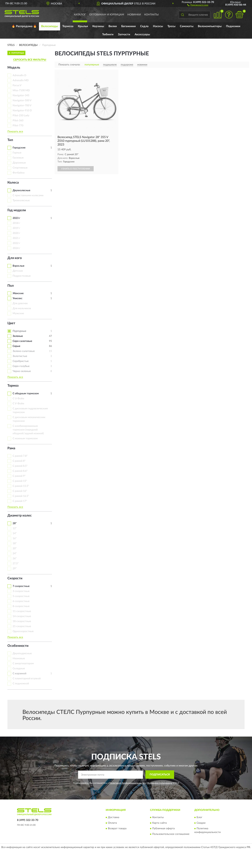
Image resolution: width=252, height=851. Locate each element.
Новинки (134, 14)
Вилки (112, 26)
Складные (19, 668)
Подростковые (22, 276)
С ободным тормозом (26, 393)
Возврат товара (117, 828)
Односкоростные (23, 631)
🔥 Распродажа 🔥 (24, 26)
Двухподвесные (22, 653)
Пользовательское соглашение (170, 834)
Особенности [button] (18, 646)
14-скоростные (22, 616)
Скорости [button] (14, 578)
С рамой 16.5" (21, 496)
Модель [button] (13, 67)
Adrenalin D (19, 75)
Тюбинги (107, 34)
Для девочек (20, 303)
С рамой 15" (20, 481)
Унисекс (17, 298)
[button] (197, 5)
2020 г (16, 233)
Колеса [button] (13, 182)
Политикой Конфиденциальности (127, 783)
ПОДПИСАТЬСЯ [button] (160, 774)
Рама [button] (11, 448)
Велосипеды (49, 26)
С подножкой (21, 683)
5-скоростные (21, 596)
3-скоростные (21, 591)
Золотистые (20, 356)
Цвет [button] (11, 323)
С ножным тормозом (25, 438)
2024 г (16, 248)
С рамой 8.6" (20, 471)
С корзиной (19, 673)
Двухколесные (21, 190)
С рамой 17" (20, 501)
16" (15, 538)
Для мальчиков (22, 308)
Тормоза (67, 26)
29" (15, 568)
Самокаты (186, 26)
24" (15, 553)
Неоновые (19, 658)
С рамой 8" (19, 461)
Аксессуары (142, 34)
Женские (18, 293)
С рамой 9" (19, 476)
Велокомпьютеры (210, 26)
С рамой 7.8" (20, 456)
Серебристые (21, 361)
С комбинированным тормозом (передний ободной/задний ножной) (28, 430)
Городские (19, 147)
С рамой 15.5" (21, 486)
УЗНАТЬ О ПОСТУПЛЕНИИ (75, 169)
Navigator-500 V (22, 100)
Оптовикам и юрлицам (106, 14)
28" (15, 523)
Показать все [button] (15, 131)
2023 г (16, 218)
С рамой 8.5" (20, 466)
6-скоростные (21, 601)
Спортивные (20, 167)
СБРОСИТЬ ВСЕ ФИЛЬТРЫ (29, 60)
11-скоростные (22, 611)
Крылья (83, 26)
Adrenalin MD (21, 80)
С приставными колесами (28, 195)
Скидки (201, 823)
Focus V (17, 85)
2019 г (16, 228)
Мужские (18, 313)
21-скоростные (22, 626)
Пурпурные (19, 331)
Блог (199, 817)
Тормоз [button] (13, 385)
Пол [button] (10, 285)
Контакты (151, 14)
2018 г (16, 223)
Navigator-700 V (22, 105)
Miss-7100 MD (21, 90)
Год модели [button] (16, 210)
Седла (144, 26)
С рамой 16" (20, 491)
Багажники (128, 26)
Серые (16, 346)
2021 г (16, 238)
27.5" (16, 563)
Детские (18, 271)
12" (15, 528)
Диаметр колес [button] (19, 515)
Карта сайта (159, 823)
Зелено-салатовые (24, 351)
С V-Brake (18, 403)
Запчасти (124, 34)
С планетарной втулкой (27, 678)
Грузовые (18, 157)
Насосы (158, 26)
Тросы (171, 26)
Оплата (112, 823)
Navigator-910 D (22, 110)
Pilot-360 (18, 120)
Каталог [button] (80, 14)
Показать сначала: (69, 64)
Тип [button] (10, 140)
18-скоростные (22, 621)
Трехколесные (21, 200)
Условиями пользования (159, 783)
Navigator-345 (21, 95)
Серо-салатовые (22, 341)
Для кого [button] (14, 258)
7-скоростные (21, 586)
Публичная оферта (163, 828)
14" (15, 533)
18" (15, 543)
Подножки (233, 26)
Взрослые (18, 266)
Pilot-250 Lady (21, 115)
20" (15, 548)
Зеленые (18, 336)
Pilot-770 (18, 125)
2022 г (16, 243)
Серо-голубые (21, 366)
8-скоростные (21, 606)
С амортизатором (23, 663)
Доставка (113, 817)
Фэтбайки (18, 173)
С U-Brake (18, 398)
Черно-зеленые (22, 371)
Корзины (98, 26)
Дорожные (19, 162)
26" (15, 558)
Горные (17, 152)
